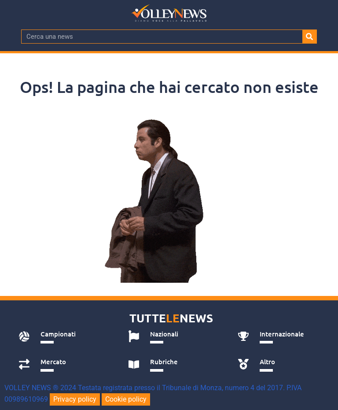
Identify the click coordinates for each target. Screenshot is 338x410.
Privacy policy (74, 399)
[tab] (63, 336)
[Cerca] (309, 36)
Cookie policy (126, 399)
